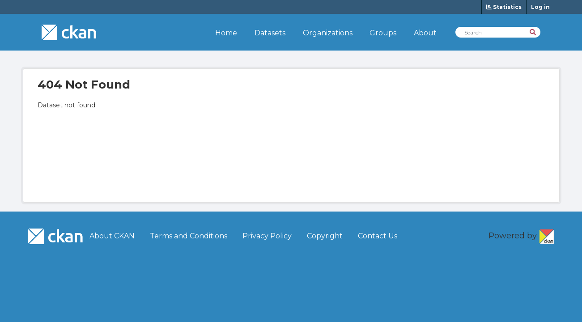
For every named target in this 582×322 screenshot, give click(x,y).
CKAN (546, 235)
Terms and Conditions (188, 236)
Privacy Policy (267, 236)
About (425, 33)
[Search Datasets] (498, 32)
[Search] (533, 31)
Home (226, 33)
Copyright (325, 236)
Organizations (328, 33)
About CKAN (112, 236)
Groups (383, 33)
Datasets (270, 33)
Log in (540, 7)
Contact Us (377, 236)
